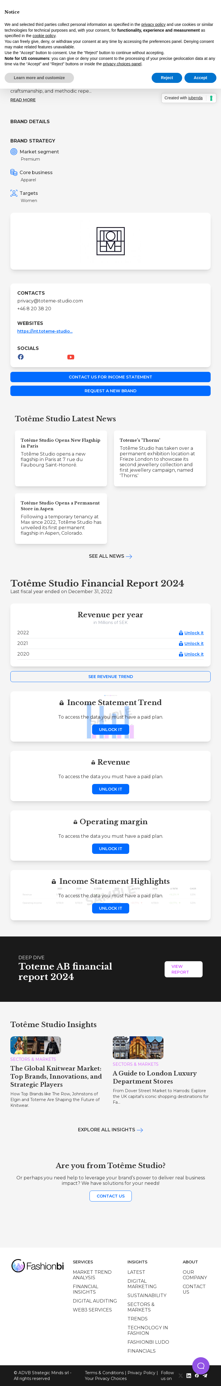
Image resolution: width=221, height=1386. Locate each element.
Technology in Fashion (147, 1330)
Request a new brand (110, 390)
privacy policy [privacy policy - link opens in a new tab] (153, 24)
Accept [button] (200, 77)
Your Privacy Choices (106, 1378)
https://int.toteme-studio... (45, 331)
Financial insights (85, 1289)
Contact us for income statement (110, 377)
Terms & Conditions (104, 1372)
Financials (141, 1351)
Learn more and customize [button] (39, 77)
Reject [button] (167, 77)
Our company (195, 1274)
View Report (180, 969)
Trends (137, 1319)
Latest (136, 1272)
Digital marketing (142, 1283)
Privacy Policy (141, 1372)
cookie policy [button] (44, 35)
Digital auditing (95, 1301)
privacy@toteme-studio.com (50, 301)
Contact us (111, 1196)
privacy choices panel (122, 64)
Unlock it (194, 632)
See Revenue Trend (110, 676)
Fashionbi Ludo (148, 1342)
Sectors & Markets (141, 1307)
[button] (200, 1365)
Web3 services (92, 1310)
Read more (23, 99)
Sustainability (146, 1295)
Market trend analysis (92, 1274)
